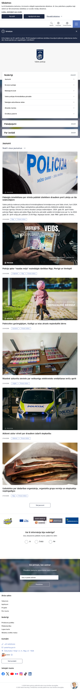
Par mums (5, 611)
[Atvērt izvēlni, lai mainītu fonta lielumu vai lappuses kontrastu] (67, 24)
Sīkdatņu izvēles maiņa (9, 633)
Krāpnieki (15, 273)
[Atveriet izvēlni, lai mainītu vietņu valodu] (58, 24)
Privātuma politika (8, 623)
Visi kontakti (12, 661)
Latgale (14, 383)
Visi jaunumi (40, 505)
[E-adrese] (6, 655)
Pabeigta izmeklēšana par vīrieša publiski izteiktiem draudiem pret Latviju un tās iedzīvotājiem (39, 198)
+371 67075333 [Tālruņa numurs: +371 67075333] (9, 644)
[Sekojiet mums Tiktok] (25, 673)
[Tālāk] (76, 520)
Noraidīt (12, 16)
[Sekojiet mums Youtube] (12, 673)
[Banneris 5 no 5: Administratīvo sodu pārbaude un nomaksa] (56, 520)
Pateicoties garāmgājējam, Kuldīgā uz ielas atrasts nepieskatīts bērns (34, 323)
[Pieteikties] (39, 584)
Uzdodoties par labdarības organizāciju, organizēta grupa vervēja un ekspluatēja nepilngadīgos (39, 489)
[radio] (28, 541)
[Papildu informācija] (11, 655)
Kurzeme (15, 328)
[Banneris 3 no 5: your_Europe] (24, 520)
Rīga (12, 219)
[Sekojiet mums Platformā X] (7, 673)
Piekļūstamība (6, 626)
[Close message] (76, 31)
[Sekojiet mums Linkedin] (30, 673)
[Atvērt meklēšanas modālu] (51, 24)
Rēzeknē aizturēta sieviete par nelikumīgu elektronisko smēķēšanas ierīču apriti (39, 378)
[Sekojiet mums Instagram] (21, 673)
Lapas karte (6, 629)
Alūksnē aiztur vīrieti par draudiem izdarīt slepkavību (26, 433)
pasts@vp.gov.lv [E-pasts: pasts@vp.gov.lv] (9, 647)
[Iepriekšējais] (4, 520)
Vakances (5, 601)
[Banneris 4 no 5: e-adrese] (40, 520)
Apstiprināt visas (34, 16)
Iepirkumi (5, 604)
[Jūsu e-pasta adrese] (39, 577)
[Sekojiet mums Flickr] (16, 673)
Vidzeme (14, 438)
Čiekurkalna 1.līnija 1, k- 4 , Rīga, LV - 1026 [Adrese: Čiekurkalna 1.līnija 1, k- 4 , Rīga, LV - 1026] (19, 651)
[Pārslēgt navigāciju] (76, 24)
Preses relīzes (21, 219)
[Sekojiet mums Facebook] (3, 673)
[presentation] (40, 551)
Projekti (4, 608)
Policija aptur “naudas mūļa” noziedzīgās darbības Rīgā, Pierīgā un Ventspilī (37, 268)
